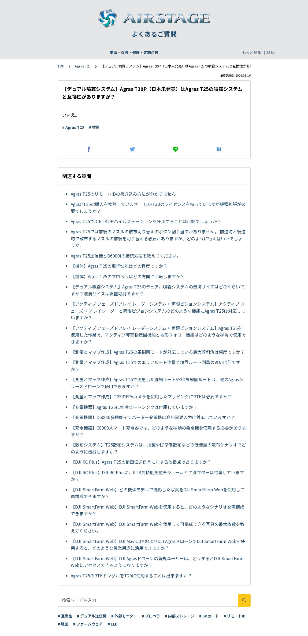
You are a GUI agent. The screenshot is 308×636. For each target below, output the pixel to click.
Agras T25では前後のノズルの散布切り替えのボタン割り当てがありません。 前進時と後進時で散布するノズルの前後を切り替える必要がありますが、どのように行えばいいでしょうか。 (158, 238)
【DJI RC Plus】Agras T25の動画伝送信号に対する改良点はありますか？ (141, 462)
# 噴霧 (94, 127)
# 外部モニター (124, 616)
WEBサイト (189, 52)
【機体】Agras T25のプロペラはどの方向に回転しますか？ (127, 276)
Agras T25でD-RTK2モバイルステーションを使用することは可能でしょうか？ (146, 221)
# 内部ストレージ (179, 616)
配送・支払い (217, 52)
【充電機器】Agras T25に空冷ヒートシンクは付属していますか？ (134, 407)
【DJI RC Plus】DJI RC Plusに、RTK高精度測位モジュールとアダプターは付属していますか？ (157, 476)
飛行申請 (125, 52)
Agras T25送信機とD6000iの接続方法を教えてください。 (126, 255)
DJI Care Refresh (156, 52)
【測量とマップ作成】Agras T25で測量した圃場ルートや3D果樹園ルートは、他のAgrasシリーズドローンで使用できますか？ (157, 383)
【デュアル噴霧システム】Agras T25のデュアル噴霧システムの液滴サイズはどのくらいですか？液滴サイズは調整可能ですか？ (157, 290)
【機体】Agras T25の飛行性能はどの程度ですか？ (119, 266)
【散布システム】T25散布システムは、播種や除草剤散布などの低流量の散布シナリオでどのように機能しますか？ (158, 448)
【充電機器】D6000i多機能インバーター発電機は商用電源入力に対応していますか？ (153, 417)
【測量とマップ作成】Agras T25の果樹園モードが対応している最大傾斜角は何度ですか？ (157, 352)
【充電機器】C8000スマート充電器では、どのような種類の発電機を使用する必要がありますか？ (158, 431)
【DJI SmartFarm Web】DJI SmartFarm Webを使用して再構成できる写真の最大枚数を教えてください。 (157, 527)
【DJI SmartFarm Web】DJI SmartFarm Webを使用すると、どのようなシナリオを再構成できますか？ (157, 510)
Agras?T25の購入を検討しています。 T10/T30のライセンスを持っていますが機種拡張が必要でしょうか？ (158, 207)
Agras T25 (83, 66)
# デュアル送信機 (91, 616)
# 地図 (63, 624)
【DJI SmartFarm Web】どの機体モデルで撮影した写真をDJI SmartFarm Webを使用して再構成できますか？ (157, 493)
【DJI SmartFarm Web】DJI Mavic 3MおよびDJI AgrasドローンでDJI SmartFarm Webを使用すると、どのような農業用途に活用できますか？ (158, 544)
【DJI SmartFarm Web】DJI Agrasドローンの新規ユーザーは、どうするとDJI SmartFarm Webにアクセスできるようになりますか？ (157, 562)
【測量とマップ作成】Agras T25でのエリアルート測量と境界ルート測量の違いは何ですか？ (155, 365)
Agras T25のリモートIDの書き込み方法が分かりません (123, 194)
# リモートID (235, 616)
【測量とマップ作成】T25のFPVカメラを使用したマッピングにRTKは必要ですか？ (151, 396)
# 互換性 (65, 616)
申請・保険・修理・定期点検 (63, 52)
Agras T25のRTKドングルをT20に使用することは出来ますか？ (131, 575)
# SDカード (209, 616)
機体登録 (103, 52)
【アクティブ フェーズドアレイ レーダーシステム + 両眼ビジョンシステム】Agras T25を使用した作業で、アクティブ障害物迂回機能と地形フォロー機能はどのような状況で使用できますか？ (158, 335)
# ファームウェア (88, 624)
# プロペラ (151, 616)
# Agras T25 (73, 127)
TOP (61, 66)
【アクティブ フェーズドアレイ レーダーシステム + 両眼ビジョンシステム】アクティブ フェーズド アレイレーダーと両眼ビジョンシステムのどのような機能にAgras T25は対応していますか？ (158, 311)
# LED (112, 624)
